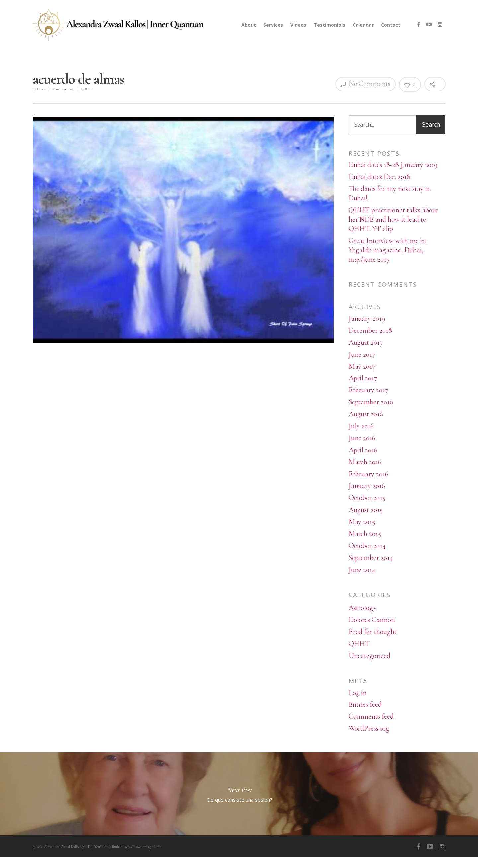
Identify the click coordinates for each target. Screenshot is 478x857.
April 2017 (363, 378)
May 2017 (362, 366)
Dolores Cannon (372, 619)
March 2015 (365, 533)
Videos (298, 25)
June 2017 (362, 354)
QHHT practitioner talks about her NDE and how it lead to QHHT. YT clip (393, 219)
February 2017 (368, 390)
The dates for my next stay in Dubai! (390, 193)
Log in (358, 692)
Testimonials (329, 25)
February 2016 (368, 474)
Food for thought (373, 631)
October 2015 (367, 497)
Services (273, 25)
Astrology (363, 607)
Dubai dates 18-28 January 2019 (393, 165)
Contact (390, 25)
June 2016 (362, 438)
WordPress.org (369, 728)
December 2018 (370, 330)
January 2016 (367, 486)
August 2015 (366, 509)
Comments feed (371, 716)
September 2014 (371, 557)
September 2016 (371, 402)
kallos (41, 89)
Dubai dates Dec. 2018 (379, 176)
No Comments (365, 83)
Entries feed (365, 704)
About (248, 25)
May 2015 (362, 521)
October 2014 (367, 545)
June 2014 (362, 569)
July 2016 (361, 426)
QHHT (86, 89)
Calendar (363, 25)
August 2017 (366, 342)
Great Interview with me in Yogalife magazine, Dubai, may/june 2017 (387, 250)
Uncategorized (369, 655)
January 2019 (367, 318)
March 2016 (365, 462)
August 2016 (366, 414)
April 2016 (363, 450)
